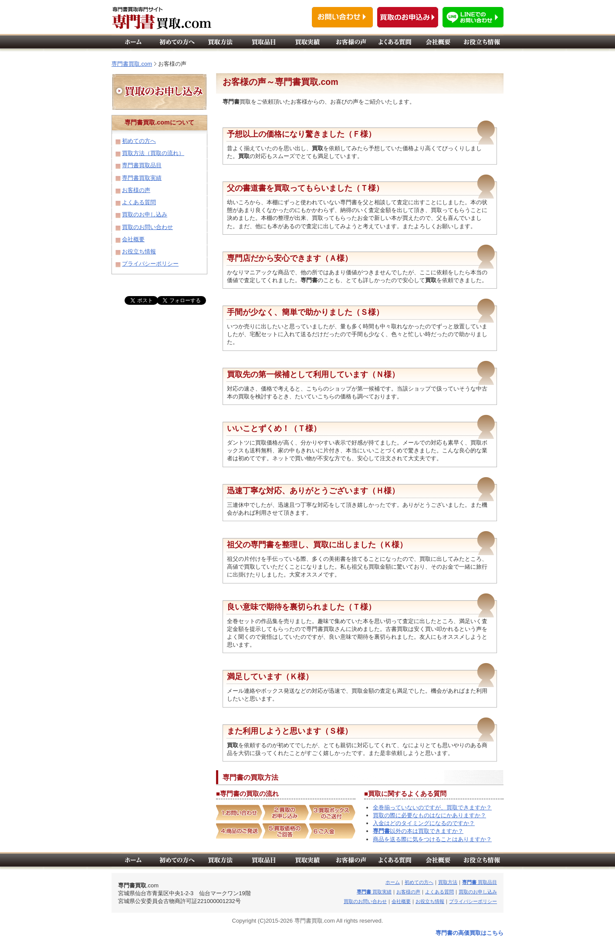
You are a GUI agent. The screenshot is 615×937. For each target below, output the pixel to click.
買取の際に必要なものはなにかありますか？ (429, 815)
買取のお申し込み (144, 214)
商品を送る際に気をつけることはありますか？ (432, 839)
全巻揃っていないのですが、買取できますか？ (432, 807)
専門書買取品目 (142, 165)
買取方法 (447, 882)
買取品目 (479, 882)
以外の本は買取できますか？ (418, 831)
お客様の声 (136, 190)
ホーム (392, 882)
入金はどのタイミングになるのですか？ (424, 823)
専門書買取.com (132, 64)
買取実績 (374, 891)
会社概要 (133, 239)
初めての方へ (139, 141)
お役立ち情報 (139, 251)
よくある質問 (139, 202)
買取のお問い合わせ (147, 227)
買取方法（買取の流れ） (153, 153)
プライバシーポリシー (150, 263)
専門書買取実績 (142, 178)
